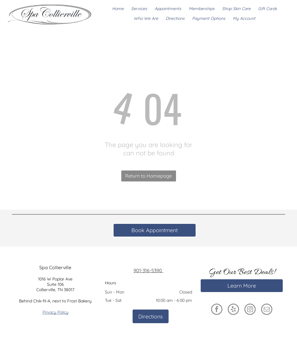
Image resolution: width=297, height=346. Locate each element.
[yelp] (233, 310)
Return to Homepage (148, 176)
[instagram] (250, 310)
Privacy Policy (55, 312)
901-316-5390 (148, 270)
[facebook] (216, 310)
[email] (266, 310)
